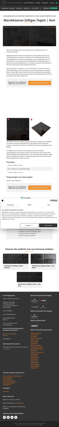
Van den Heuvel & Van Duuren (15, 3)
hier (8, 406)
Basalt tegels (34, 350)
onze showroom (19, 403)
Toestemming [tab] (10, 204)
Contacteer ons (7, 384)
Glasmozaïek (34, 368)
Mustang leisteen (35, 366)
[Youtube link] (15, 417)
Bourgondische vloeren (37, 348)
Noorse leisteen (35, 364)
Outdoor (35, 8)
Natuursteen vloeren (36, 333)
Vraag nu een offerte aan (39, 83)
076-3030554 (29, 3)
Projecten (26, 8)
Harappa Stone (35, 354)
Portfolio (37, 3)
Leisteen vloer (34, 335)
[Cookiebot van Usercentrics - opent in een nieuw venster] (51, 200)
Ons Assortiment (7, 377)
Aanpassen (29, 225)
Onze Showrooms (7, 379)
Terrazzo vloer (34, 361)
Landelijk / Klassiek (8, 8)
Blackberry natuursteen (37, 352)
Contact (52, 3)
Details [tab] (29, 204)
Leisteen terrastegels (36, 338)
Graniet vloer (34, 359)
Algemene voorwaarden (9, 333)
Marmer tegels (35, 342)
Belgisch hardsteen (36, 345)
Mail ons (5, 335)
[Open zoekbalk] (40, 8)
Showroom (45, 3)
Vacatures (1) (7, 349)
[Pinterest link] (8, 417)
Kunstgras (6, 391)
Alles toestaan (48, 225)
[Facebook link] (4, 417)
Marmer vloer (34, 340)
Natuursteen (34, 355)
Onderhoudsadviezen (9, 383)
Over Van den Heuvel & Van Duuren (12, 376)
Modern (19, 8)
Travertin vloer (34, 362)
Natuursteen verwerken (9, 381)
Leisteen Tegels (35, 357)
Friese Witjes (34, 343)
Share (8, 119)
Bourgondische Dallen (37, 347)
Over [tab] (49, 204)
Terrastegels (34, 336)
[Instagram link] (12, 417)
